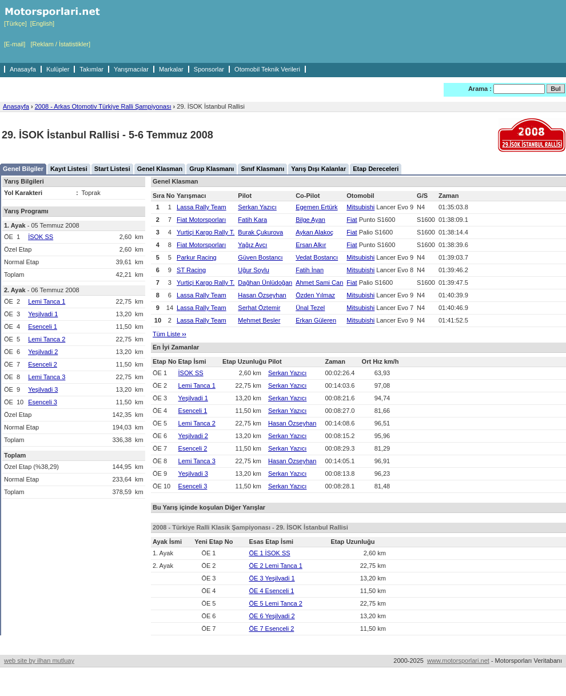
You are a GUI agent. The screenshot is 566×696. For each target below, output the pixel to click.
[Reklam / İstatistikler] (60, 44)
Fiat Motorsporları (201, 219)
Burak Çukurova (260, 232)
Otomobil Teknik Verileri (267, 69)
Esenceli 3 (42, 402)
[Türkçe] (15, 23)
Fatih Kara (252, 219)
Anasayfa (23, 69)
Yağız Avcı (252, 244)
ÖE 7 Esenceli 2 (271, 628)
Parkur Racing (197, 257)
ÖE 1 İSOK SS (269, 553)
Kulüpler (57, 69)
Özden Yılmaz (315, 295)
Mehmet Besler (259, 320)
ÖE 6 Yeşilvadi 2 (271, 616)
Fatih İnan (310, 270)
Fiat (351, 219)
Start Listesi (112, 168)
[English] (42, 23)
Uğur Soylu (253, 270)
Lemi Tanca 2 (46, 339)
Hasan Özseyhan (262, 295)
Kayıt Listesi (68, 168)
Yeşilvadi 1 (43, 314)
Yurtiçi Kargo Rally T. (205, 232)
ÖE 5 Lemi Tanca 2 (275, 603)
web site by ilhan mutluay (39, 660)
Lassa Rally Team (201, 207)
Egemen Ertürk (316, 207)
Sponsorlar (209, 69)
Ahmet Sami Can (319, 282)
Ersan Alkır (311, 244)
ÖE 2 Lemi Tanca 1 (275, 565)
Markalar (171, 69)
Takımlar (91, 69)
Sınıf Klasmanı (262, 168)
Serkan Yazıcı (257, 207)
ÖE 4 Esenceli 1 (271, 590)
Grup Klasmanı (211, 168)
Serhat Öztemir (259, 307)
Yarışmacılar (131, 69)
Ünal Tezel (310, 307)
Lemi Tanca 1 (46, 301)
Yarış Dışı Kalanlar (318, 168)
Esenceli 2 (42, 364)
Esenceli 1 (42, 326)
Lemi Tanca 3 (46, 376)
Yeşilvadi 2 (43, 351)
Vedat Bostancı (317, 257)
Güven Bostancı (260, 257)
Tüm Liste (169, 334)
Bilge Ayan (310, 219)
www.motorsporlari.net (458, 660)
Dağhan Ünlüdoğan (265, 282)
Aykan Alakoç (314, 232)
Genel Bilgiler (23, 168)
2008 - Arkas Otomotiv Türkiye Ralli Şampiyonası (103, 106)
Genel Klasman (159, 168)
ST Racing (191, 270)
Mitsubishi (360, 207)
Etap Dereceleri (375, 168)
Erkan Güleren (316, 320)
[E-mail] (14, 44)
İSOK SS (40, 236)
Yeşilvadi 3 (43, 389)
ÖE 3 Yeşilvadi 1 (271, 578)
